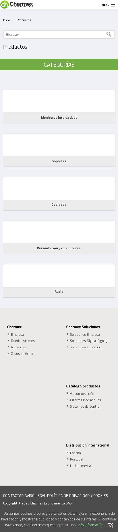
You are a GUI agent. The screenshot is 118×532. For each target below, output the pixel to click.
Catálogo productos (83, 386)
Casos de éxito (22, 353)
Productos (24, 20)
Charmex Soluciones (83, 327)
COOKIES (100, 495)
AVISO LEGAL (35, 495)
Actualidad (18, 347)
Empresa (17, 334)
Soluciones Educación (86, 347)
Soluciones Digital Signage (89, 340)
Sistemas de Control (85, 406)
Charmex (14, 327)
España (75, 452)
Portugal (76, 459)
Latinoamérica (80, 465)
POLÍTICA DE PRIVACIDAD (68, 495)
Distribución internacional (87, 445)
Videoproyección (82, 393)
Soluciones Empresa (85, 334)
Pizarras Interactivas (85, 400)
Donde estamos (23, 340)
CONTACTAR (13, 495)
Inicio (6, 20)
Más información (90, 525)
